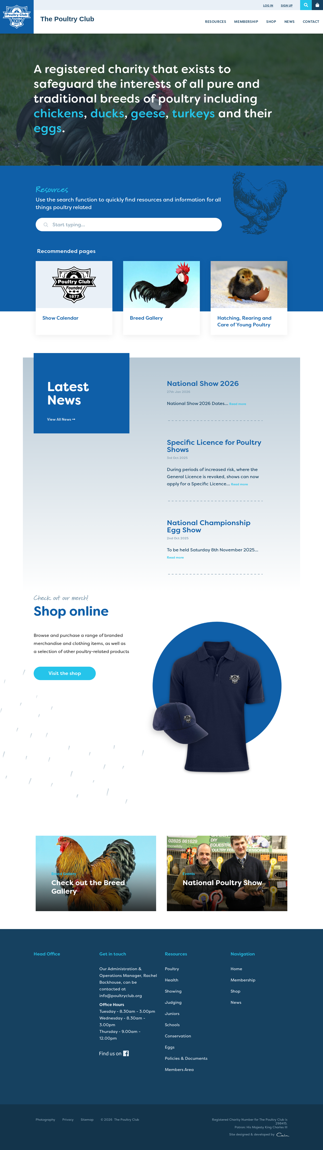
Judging (173, 1002)
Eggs (170, 1047)
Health (171, 980)
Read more (237, 404)
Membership (246, 21)
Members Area (179, 1069)
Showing (173, 991)
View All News (61, 419)
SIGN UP (286, 5)
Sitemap (87, 1120)
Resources (215, 21)
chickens (59, 113)
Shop (271, 21)
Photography (45, 1120)
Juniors (172, 1013)
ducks (107, 113)
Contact (311, 21)
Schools (172, 1025)
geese (148, 113)
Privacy (68, 1120)
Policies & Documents (186, 1058)
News (289, 21)
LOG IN (268, 5)
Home (236, 969)
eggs (48, 128)
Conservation (178, 1036)
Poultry (172, 969)
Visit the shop (64, 673)
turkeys (193, 113)
